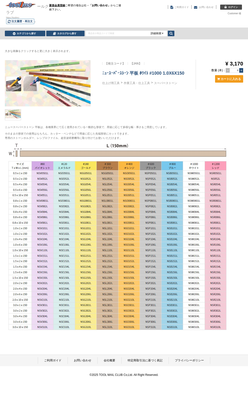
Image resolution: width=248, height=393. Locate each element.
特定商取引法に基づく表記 (145, 360)
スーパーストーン (165, 83)
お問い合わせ (82, 360)
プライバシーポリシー (189, 360)
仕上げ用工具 (111, 83)
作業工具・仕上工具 (137, 83)
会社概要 (109, 360)
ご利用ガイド (53, 360)
